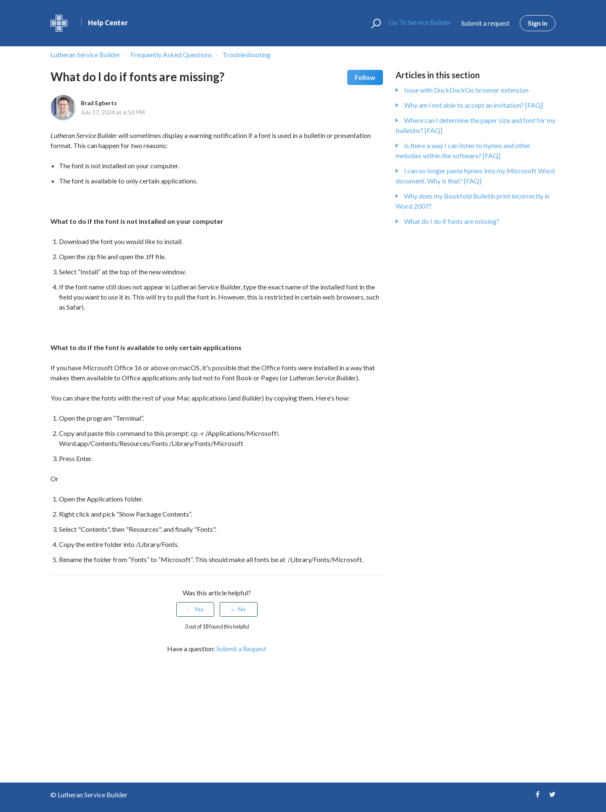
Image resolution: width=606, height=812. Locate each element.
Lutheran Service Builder (85, 54)
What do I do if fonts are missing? (452, 221)
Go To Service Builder (416, 22)
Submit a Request (241, 649)
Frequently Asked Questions (171, 54)
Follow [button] (365, 77)
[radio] (195, 609)
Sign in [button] (538, 23)
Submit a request (485, 23)
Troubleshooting (246, 54)
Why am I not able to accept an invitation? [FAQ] (473, 105)
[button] (372, 23)
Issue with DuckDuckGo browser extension (466, 90)
